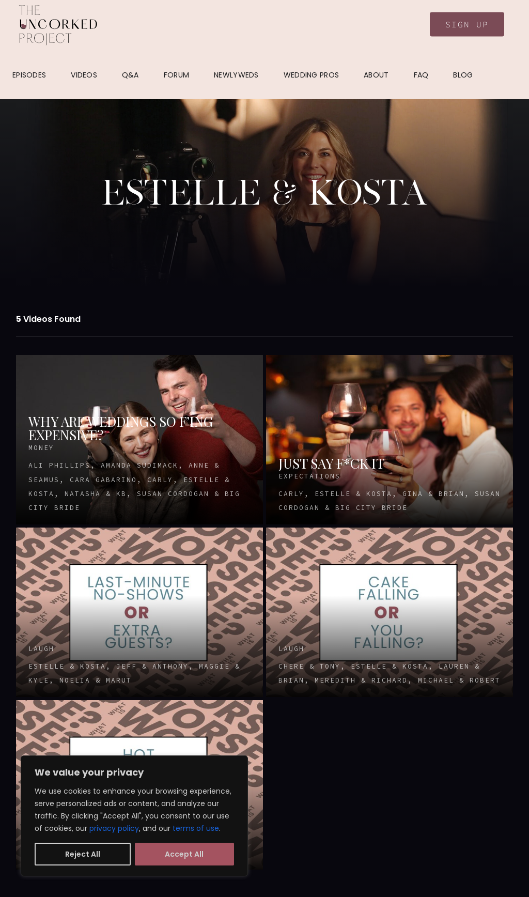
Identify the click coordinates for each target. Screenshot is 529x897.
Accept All (184, 854)
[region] (134, 815)
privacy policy (114, 828)
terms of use (196, 828)
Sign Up (467, 24)
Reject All (82, 854)
